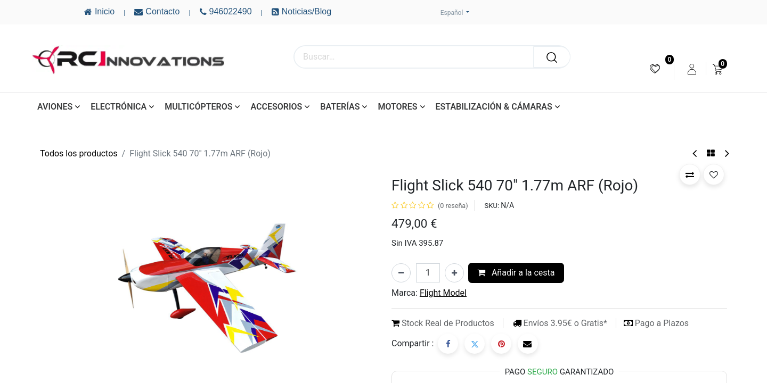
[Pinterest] (501, 344)
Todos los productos (79, 153)
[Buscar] (551, 57)
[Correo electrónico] (528, 344)
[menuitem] (655, 69)
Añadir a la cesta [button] (516, 273)
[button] (689, 174)
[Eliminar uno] (401, 272)
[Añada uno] (454, 272)
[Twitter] (474, 344)
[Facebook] (448, 344)
